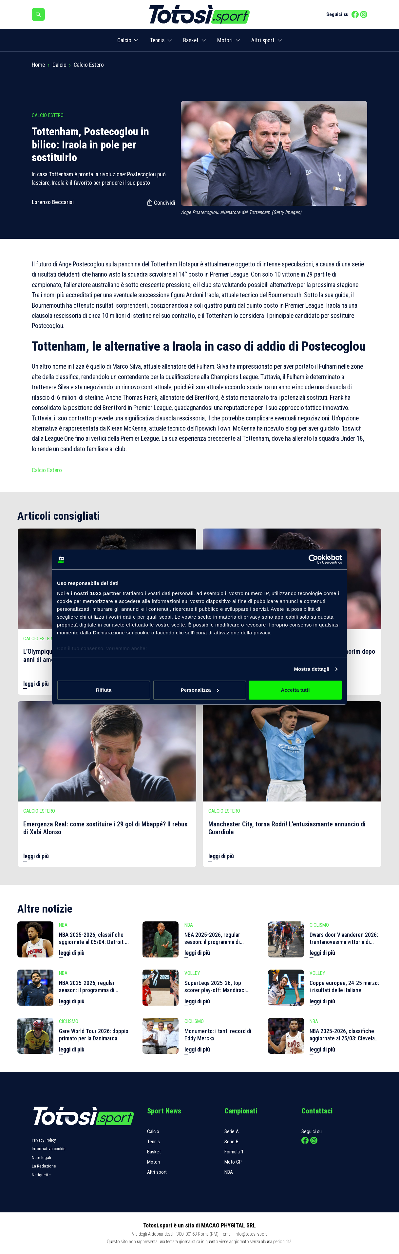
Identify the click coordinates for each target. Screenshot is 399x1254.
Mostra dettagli (311, 669)
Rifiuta (103, 690)
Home (38, 65)
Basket (191, 40)
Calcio (124, 40)
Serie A (231, 1131)
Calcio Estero (89, 65)
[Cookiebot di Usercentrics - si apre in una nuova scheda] (313, 559)
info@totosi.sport (251, 1234)
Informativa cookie (49, 1148)
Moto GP (233, 1162)
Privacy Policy (44, 1140)
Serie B (231, 1142)
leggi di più (36, 684)
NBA (228, 1172)
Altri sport (263, 40)
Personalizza (200, 690)
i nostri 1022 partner (96, 593)
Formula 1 (234, 1152)
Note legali (41, 1157)
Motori (225, 40)
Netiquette (41, 1174)
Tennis (157, 40)
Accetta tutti (295, 690)
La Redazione (44, 1166)
